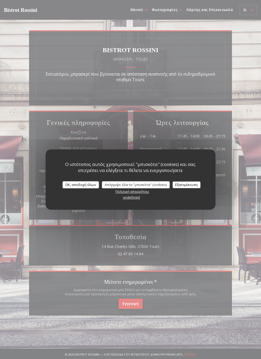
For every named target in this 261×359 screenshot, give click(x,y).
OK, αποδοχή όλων (80, 184)
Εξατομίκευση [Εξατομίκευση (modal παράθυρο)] (186, 184)
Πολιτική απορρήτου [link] (132, 191)
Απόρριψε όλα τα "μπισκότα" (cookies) (136, 184)
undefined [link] (131, 197)
